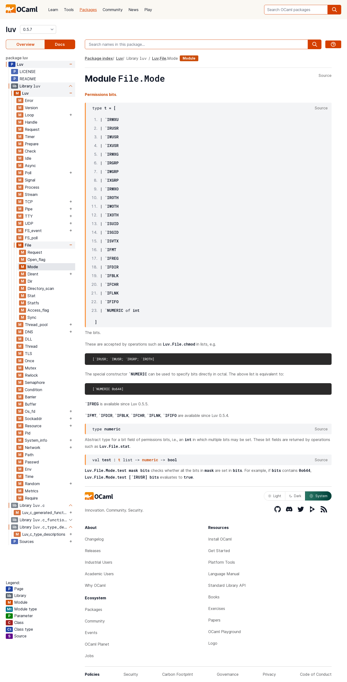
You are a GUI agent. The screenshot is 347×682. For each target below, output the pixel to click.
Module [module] (189, 58)
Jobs (89, 655)
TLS (28, 353)
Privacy (269, 674)
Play (148, 9)
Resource (33, 425)
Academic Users (99, 573)
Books (214, 597)
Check (30, 151)
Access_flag (38, 310)
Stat (31, 295)
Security (131, 674)
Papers (214, 620)
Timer (30, 136)
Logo (212, 643)
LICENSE (28, 71)
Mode (32, 266)
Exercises (216, 608)
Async (30, 165)
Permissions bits (100, 94)
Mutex (30, 368)
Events (91, 632)
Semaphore (35, 382)
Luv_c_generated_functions (45, 512)
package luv (17, 57)
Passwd (32, 462)
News (133, 9)
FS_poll (31, 237)
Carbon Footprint (177, 674)
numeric (150, 459)
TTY (29, 216)
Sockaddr (33, 418)
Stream (31, 194)
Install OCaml (220, 539)
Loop (29, 115)
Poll (28, 172)
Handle (31, 122)
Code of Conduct (316, 674)
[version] (38, 29)
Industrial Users (98, 562)
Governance (228, 674)
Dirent (32, 274)
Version (31, 107)
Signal (30, 180)
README (28, 78)
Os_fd (30, 411)
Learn (53, 9)
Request (32, 129)
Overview (25, 44)
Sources (27, 541)
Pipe (29, 209)
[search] (334, 9)
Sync (31, 317)
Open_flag (36, 259)
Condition (33, 389)
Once (29, 360)
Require (31, 498)
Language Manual (223, 573)
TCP (29, 201)
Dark (295, 496)
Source (325, 76)
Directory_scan (40, 288)
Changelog (94, 539)
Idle (28, 158)
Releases (93, 550)
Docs (60, 44)
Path (29, 454)
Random (32, 483)
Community (113, 9)
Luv (20, 64)
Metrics (31, 490)
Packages (88, 9)
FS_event (33, 230)
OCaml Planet (97, 644)
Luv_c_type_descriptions (43, 534)
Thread (31, 346)
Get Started (219, 550)
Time (29, 476)
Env (28, 469)
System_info (36, 440)
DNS (29, 331)
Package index (99, 58)
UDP (29, 223)
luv (11, 29)
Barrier (30, 396)
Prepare (32, 143)
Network (32, 447)
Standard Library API (227, 585)
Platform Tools (221, 562)
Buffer (30, 404)
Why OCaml (95, 585)
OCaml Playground (224, 631)
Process (32, 187)
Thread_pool (36, 324)
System (318, 496)
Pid (28, 433)
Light (274, 496)
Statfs (33, 303)
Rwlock (31, 375)
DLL (28, 339)
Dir (29, 281)
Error (29, 100)
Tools (69, 9)
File (28, 245)
